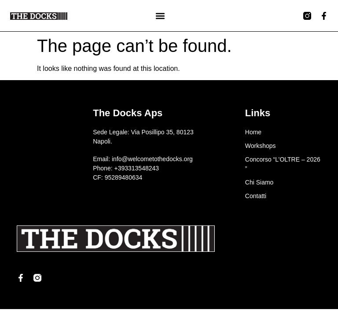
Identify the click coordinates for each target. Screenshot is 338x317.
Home (253, 132)
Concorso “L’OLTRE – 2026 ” (282, 164)
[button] (160, 15)
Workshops (260, 145)
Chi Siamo (259, 182)
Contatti (255, 195)
